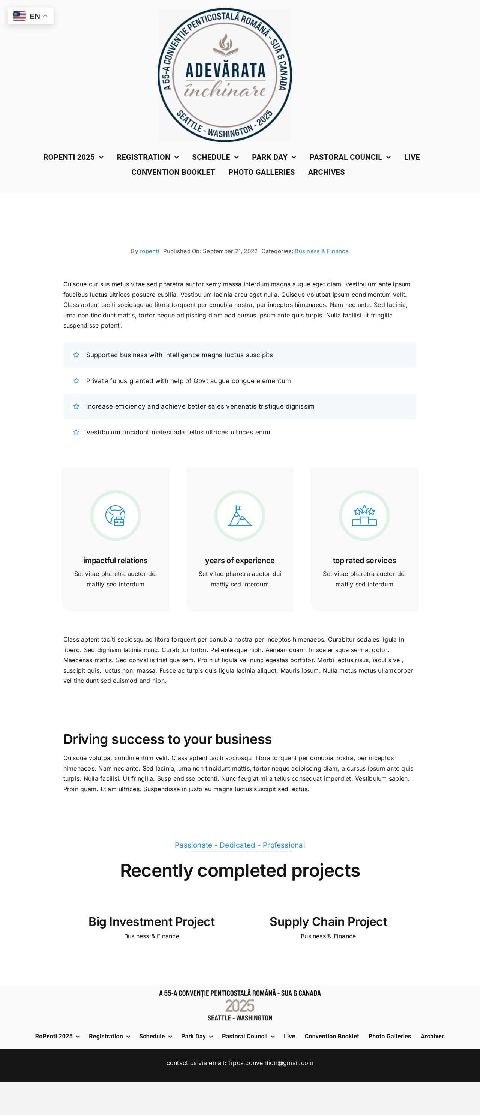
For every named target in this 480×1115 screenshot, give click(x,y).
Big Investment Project (151, 921)
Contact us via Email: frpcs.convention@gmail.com (240, 1063)
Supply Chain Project (328, 921)
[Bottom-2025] (240, 989)
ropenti (149, 251)
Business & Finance (322, 251)
